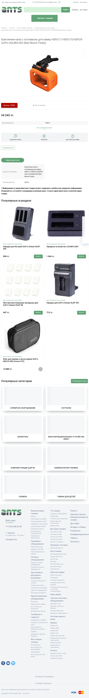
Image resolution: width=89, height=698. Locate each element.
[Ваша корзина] (85, 219)
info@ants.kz (51, 2)
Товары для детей (66, 497)
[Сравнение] (85, 233)
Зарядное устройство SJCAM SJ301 (62, 247)
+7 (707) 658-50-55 (39, 2)
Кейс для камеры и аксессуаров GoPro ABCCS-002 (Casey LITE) (20, 360)
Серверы (23, 497)
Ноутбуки (66, 408)
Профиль (75, 10)
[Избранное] (85, 226)
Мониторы (23, 437)
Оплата (76, 2)
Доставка (83, 10)
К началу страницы (44, 683)
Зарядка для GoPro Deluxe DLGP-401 (62, 303)
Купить (38, 256)
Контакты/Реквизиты (44, 677)
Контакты (83, 2)
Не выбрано (10, 522)
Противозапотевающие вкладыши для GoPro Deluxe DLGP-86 (20, 304)
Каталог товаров (43, 18)
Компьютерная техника (66, 468)
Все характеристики (44, 128)
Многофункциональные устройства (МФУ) (66, 438)
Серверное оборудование (22, 408)
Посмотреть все (79, 381)
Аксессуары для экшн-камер (12, 244)
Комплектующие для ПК (23, 468)
